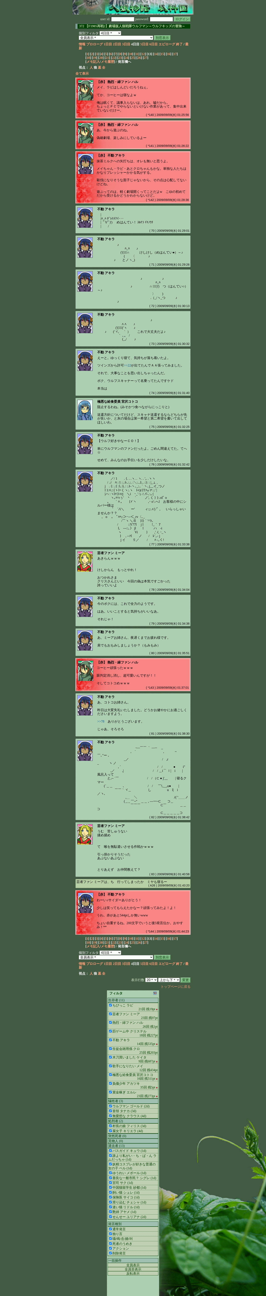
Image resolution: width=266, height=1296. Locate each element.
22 (113, 57)
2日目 (117, 44)
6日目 (153, 44)
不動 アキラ (116, 155)
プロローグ (94, 44)
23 (120, 57)
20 (101, 57)
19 (94, 57)
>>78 (100, 721)
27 (145, 57)
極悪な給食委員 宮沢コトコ (117, 401)
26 (139, 57)
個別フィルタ (89, 33)
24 (126, 57)
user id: (117, 19)
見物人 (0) (115, 1141)
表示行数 (137, 980)
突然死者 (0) (117, 1136)
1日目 (108, 44)
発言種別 (115, 1224)
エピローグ (167, 44)
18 (88, 57)
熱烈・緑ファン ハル (122, 82)
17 (175, 54)
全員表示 (133, 1265)
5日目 (144, 44)
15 (162, 54)
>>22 (127, 365)
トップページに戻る (176, 986)
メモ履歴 (107, 61)
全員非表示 (133, 1269)
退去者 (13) (116, 1145)
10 (130, 54)
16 (168, 54)
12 (143, 54)
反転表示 (133, 1273)
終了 (179, 44)
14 (156, 54)
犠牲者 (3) (115, 1101)
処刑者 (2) (115, 1121)
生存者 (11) (116, 1000)
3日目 (126, 44)
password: (154, 19)
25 (132, 57)
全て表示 (82, 73)
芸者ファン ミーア (111, 553)
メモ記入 (93, 61)
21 (107, 57)
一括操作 (115, 1260)
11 (136, 54)
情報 (82, 44)
